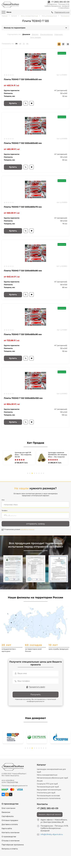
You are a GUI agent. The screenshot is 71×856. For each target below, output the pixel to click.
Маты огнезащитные (49, 16)
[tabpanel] (19, 457)
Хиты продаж (35, 37)
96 (27, 44)
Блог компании (8, 808)
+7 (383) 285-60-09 (60, 2)
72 (24, 44)
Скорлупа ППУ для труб (47, 784)
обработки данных (27, 529)
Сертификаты (8, 816)
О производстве (9, 837)
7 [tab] (41, 473)
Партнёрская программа (13, 845)
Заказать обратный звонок (49, 814)
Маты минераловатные (29, 16)
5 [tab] (36, 473)
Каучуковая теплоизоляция (49, 790)
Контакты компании (10, 832)
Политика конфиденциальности (15, 786)
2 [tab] (29, 473)
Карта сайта (7, 828)
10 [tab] (45, 748)
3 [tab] (32, 473)
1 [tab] (27, 473)
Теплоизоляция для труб (48, 787)
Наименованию (46, 34)
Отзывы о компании (11, 841)
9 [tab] (43, 748)
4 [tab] (34, 473)
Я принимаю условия (19, 529)
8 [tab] (43, 473)
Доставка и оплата (10, 824)
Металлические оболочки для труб (52, 778)
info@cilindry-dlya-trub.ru (52, 834)
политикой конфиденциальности (41, 700)
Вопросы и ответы (10, 849)
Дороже (35, 34)
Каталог (14, 16)
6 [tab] (38, 473)
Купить (13, 103)
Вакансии (6, 812)
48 (20, 44)
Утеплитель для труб (46, 793)
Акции (40, 781)
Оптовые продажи (10, 820)
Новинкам (58, 34)
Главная (4, 16)
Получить (35, 694)
